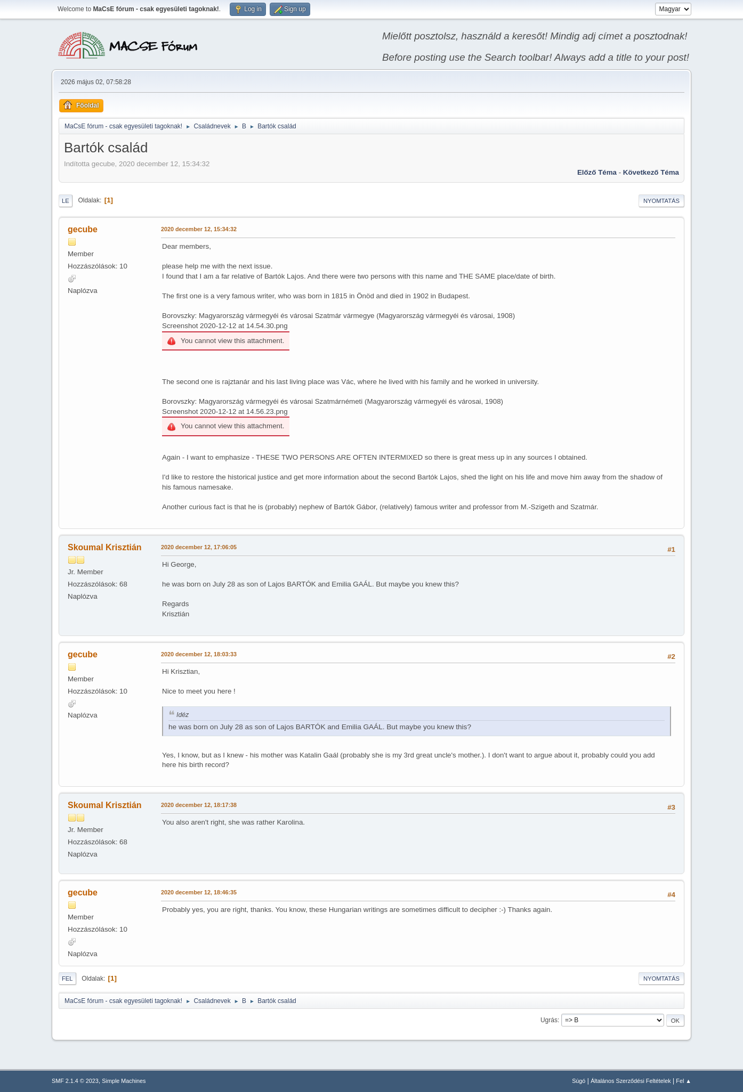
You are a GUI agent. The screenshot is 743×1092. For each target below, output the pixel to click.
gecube (83, 229)
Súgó (578, 1081)
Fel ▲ (683, 1081)
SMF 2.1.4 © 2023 (75, 1081)
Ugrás (549, 1020)
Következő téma (651, 172)
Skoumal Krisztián (105, 547)
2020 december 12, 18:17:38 (199, 805)
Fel (67, 978)
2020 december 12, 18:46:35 (199, 892)
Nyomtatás (661, 201)
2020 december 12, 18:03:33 (199, 654)
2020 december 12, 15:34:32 (199, 229)
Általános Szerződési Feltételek (631, 1081)
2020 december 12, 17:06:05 (199, 547)
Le (65, 201)
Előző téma (597, 172)
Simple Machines (124, 1081)
